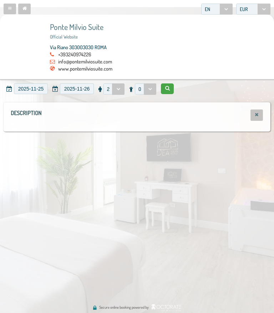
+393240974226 (74, 54)
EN (207, 9)
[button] (10, 9)
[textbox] (31, 88)
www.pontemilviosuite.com (85, 68)
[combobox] (217, 9)
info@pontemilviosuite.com (85, 61)
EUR (244, 9)
